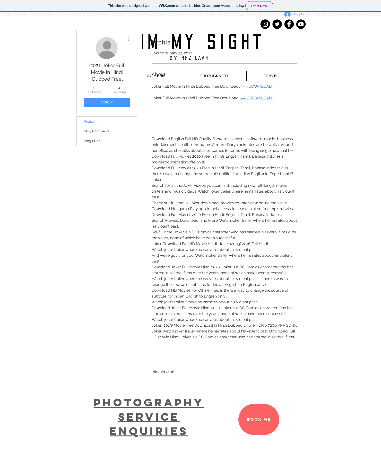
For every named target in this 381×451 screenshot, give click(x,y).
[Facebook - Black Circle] (289, 24)
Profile (89, 121)
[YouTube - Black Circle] (301, 24)
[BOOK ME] (258, 419)
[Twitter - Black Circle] (277, 24)
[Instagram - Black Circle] (265, 24)
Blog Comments (97, 131)
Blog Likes (92, 141)
